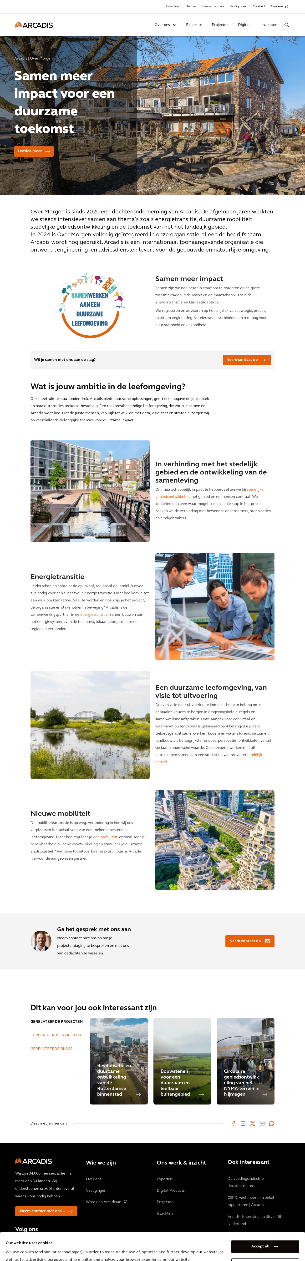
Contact (259, 6)
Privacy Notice (94, 1249)
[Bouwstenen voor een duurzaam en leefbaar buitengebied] (182, 1061)
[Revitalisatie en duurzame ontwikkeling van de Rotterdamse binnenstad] (119, 1061)
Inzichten (269, 25)
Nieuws (191, 6)
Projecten (220, 25)
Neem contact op (242, 360)
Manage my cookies (260, 1238)
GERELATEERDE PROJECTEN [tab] (56, 1022)
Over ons (162, 25)
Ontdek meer (30, 151)
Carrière (277, 6)
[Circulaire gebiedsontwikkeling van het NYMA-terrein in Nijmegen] (245, 1061)
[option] (152, 113)
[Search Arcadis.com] (287, 25)
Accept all (260, 1220)
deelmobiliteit (105, 837)
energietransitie (94, 615)
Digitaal (245, 25)
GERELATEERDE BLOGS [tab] (51, 1049)
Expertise (194, 25)
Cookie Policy (130, 1249)
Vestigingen (238, 6)
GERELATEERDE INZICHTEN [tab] (55, 1035)
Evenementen (213, 6)
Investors (173, 6)
